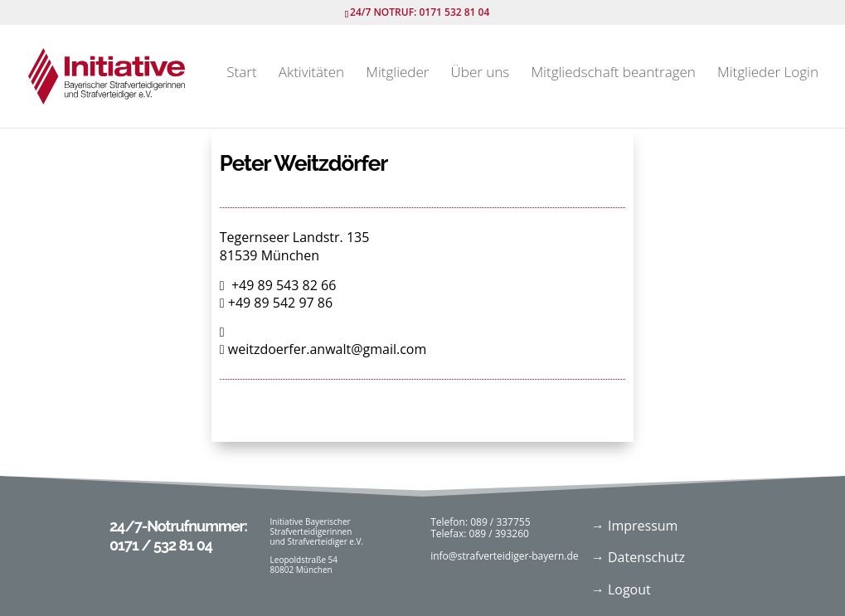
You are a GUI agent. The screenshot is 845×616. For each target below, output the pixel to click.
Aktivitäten (311, 73)
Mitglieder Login (767, 73)
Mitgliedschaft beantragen (613, 73)
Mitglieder (397, 73)
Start (241, 73)
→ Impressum (634, 526)
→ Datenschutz (638, 557)
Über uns (480, 73)
